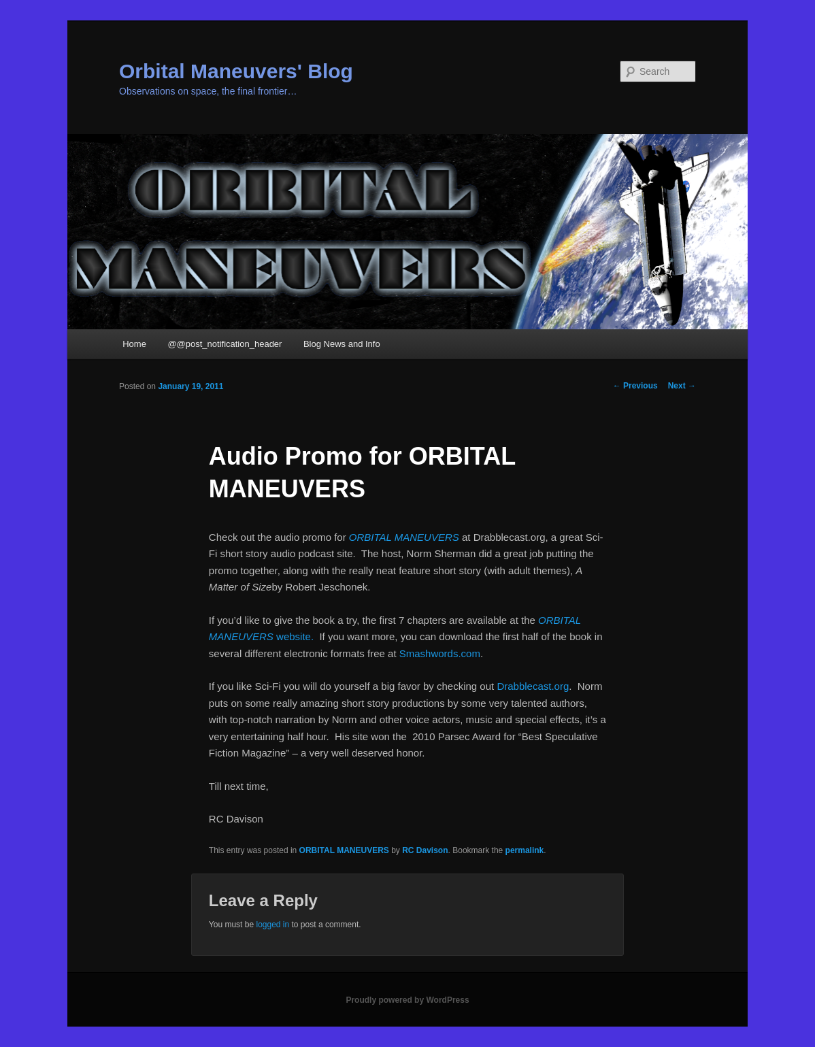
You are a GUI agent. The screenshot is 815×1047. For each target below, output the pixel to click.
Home (134, 344)
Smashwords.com (439, 653)
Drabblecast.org (533, 686)
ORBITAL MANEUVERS (404, 537)
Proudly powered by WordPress (407, 1000)
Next (682, 385)
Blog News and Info (341, 344)
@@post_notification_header (224, 344)
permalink (524, 850)
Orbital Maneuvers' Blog (236, 71)
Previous (635, 385)
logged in (272, 924)
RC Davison (425, 850)
